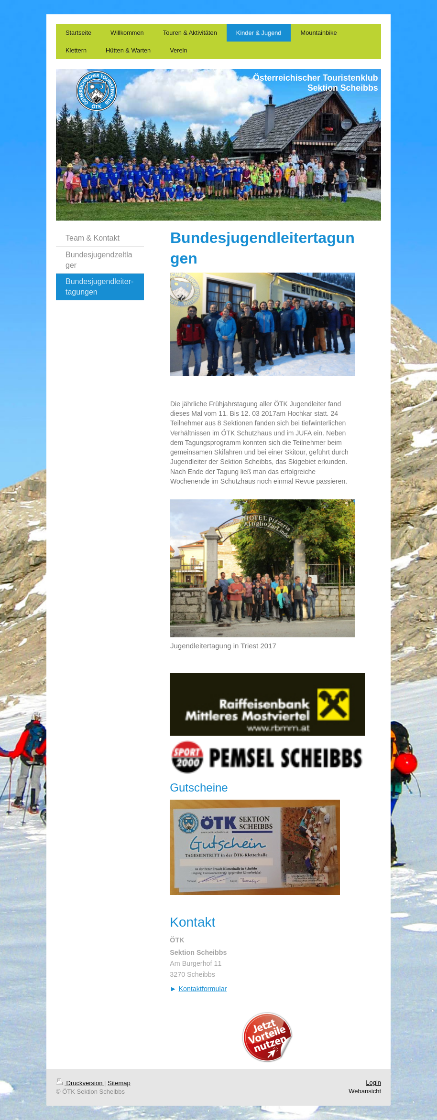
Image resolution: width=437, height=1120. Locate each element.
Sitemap (119, 1083)
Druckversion (80, 1083)
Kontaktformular (202, 989)
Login (373, 1082)
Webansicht (365, 1091)
